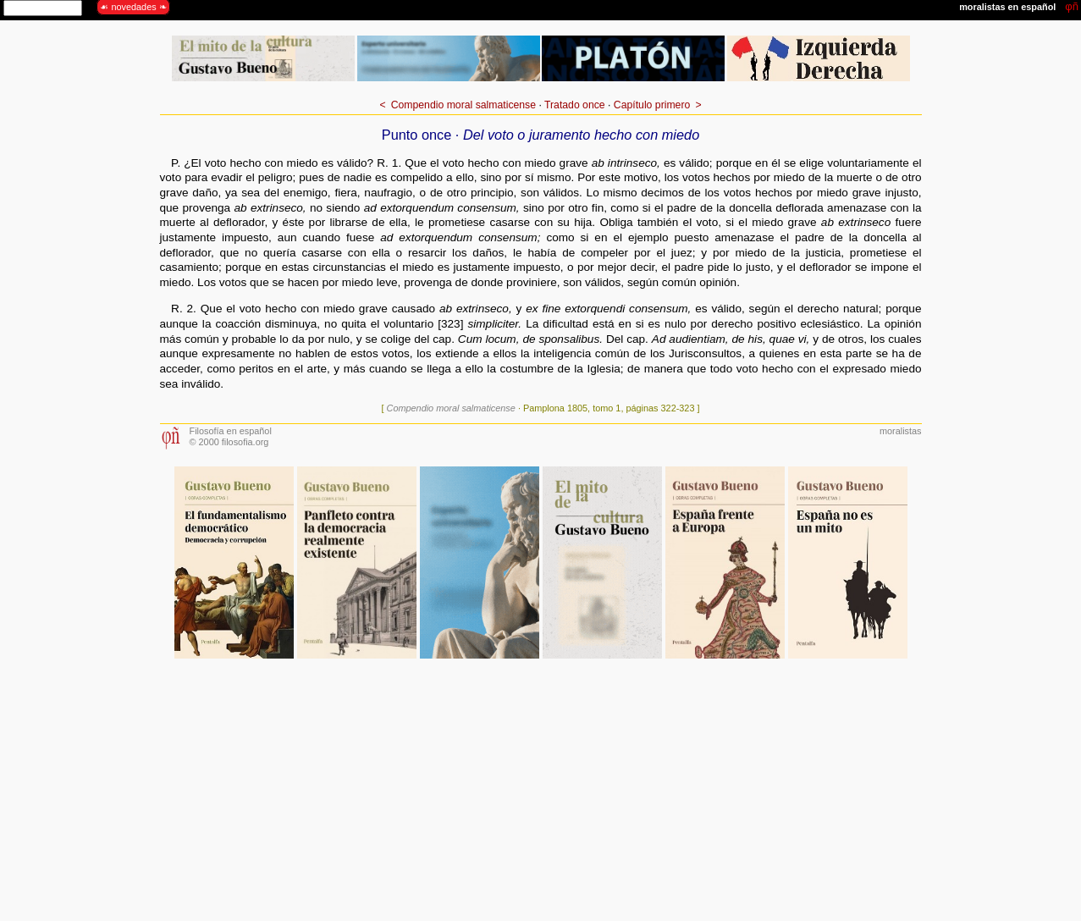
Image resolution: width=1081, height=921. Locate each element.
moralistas (901, 431)
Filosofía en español (231, 431)
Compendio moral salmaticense (463, 105)
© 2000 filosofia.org (229, 442)
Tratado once (574, 105)
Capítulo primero (652, 105)
